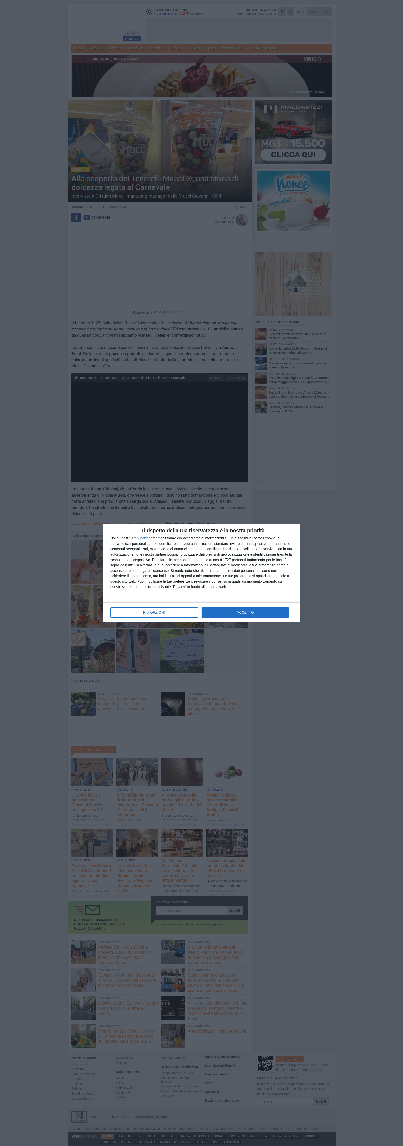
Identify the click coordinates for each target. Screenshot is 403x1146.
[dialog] (201, 573)
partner (146, 538)
